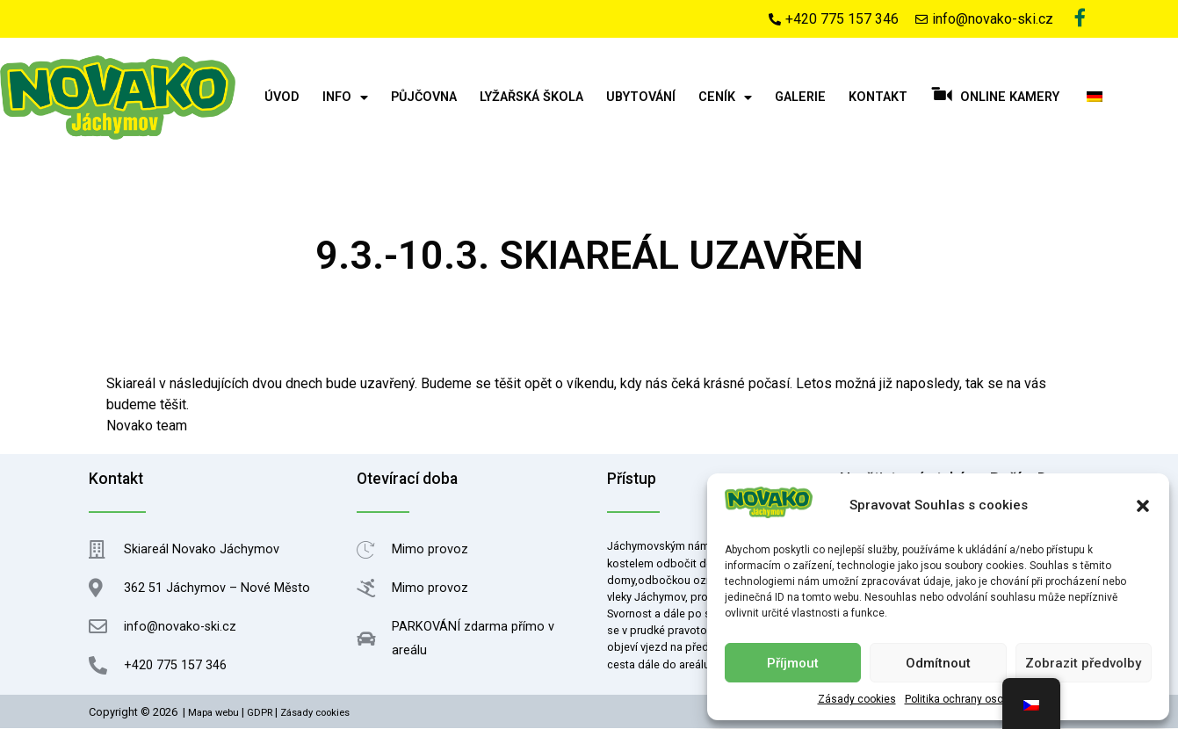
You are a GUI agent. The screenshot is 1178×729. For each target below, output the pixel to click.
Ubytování (641, 97)
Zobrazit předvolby (1083, 663)
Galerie (800, 97)
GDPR (259, 713)
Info (345, 98)
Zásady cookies (857, 699)
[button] (1143, 506)
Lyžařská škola (531, 97)
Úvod (282, 97)
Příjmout (793, 663)
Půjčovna (424, 97)
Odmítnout (938, 663)
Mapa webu (213, 713)
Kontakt (878, 97)
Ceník (725, 98)
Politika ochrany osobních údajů (982, 699)
